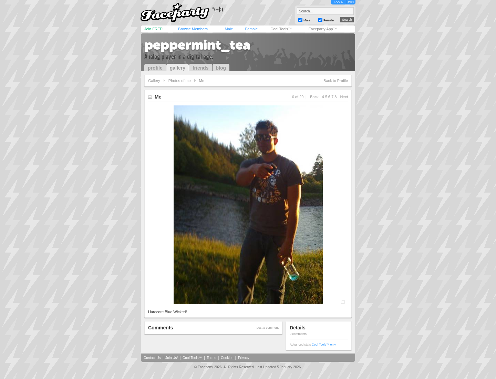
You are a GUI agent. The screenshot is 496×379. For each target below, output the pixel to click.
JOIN (351, 2)
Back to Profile (335, 81)
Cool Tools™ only (324, 344)
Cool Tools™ (281, 29)
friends (201, 68)
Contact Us (152, 358)
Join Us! (171, 358)
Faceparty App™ (323, 29)
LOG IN (338, 2)
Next (344, 97)
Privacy (243, 358)
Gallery (154, 81)
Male (229, 29)
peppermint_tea (197, 45)
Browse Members (193, 29)
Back (314, 97)
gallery (177, 68)
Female (251, 29)
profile (155, 68)
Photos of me (179, 81)
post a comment (268, 327)
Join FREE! (154, 29)
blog (221, 68)
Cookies (227, 358)
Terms (211, 358)
